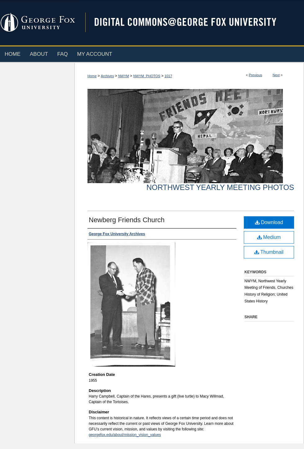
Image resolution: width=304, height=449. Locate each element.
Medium (269, 237)
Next (276, 75)
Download (269, 222)
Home (91, 76)
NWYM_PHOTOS (146, 76)
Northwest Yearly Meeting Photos (220, 187)
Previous (255, 75)
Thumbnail (269, 252)
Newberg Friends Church (127, 220)
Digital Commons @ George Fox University (191, 22)
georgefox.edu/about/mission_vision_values (125, 435)
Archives (107, 76)
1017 (168, 76)
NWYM (123, 76)
